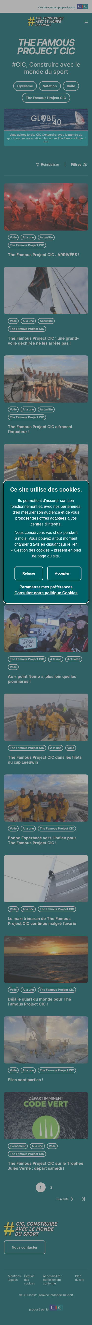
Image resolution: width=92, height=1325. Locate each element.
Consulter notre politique (46, 593)
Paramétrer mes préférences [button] (45, 587)
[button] (64, 573)
